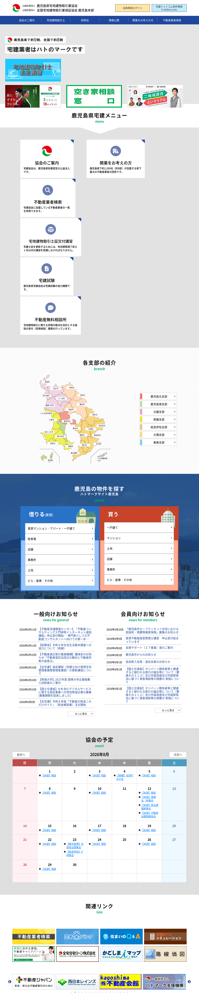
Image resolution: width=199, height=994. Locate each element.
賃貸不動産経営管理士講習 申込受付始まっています (152, 522)
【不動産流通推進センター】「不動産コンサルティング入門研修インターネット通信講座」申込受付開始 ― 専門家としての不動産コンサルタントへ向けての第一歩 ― (65, 516)
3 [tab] (78, 874)
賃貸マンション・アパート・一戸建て (51, 411)
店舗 (30, 432)
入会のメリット (114, 907)
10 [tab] (103, 874)
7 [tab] (92, 874)
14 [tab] (117, 874)
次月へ (178, 637)
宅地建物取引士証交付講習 (46, 200)
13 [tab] (113, 874)
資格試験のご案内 (70, 913)
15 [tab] (120, 874)
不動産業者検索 (152, 160)
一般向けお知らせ (69, 953)
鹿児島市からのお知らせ (141, 537)
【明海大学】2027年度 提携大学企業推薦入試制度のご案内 (64, 563)
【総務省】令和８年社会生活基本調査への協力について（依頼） (65, 529)
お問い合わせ (66, 947)
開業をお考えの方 (99, 160)
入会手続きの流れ (116, 913)
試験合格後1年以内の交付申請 (77, 924)
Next (189, 864)
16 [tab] (124, 874)
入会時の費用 (113, 924)
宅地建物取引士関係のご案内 (77, 907)
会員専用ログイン (132, 8)
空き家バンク (158, 918)
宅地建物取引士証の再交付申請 (78, 929)
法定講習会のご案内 (72, 918)
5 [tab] (85, 874)
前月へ (21, 637)
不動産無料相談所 (152, 200)
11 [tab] (106, 874)
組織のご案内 (23, 907)
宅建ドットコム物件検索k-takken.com (169, 8)
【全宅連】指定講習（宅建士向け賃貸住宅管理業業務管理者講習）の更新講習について (65, 552)
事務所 (32, 442)
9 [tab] (99, 874)
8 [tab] (96, 874)
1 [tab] (71, 874)
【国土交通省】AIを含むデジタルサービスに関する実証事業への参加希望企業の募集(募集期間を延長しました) (65, 574)
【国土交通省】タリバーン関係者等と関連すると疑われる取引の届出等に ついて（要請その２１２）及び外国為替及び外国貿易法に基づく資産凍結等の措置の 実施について (152, 577)
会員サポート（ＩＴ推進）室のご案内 (149, 530)
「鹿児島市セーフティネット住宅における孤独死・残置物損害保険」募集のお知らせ (152, 513)
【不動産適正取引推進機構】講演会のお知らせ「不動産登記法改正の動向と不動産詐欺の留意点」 (65, 539)
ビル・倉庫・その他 (40, 463)
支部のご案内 (23, 913)
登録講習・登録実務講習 (74, 935)
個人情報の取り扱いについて (31, 959)
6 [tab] (89, 874)
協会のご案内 (46, 160)
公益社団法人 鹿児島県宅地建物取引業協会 (36, 982)
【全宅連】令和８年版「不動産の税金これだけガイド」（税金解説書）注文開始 (65, 585)
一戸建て (112, 410)
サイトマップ (23, 965)
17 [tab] (127, 874)
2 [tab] (75, 874)
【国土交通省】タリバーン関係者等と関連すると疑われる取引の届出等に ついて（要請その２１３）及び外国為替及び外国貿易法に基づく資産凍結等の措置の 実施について (152, 558)
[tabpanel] (34, 864)
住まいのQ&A (158, 924)
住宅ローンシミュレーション (167, 907)
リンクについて (24, 954)
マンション (114, 420)
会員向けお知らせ (69, 959)
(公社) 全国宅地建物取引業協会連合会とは (32, 920)
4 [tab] (82, 874)
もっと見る (81, 596)
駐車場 (32, 421)
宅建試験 (99, 199)
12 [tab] (110, 874)
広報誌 (19, 936)
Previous (10, 864)
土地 (30, 453)
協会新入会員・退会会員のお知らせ (148, 544)
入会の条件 (112, 918)
